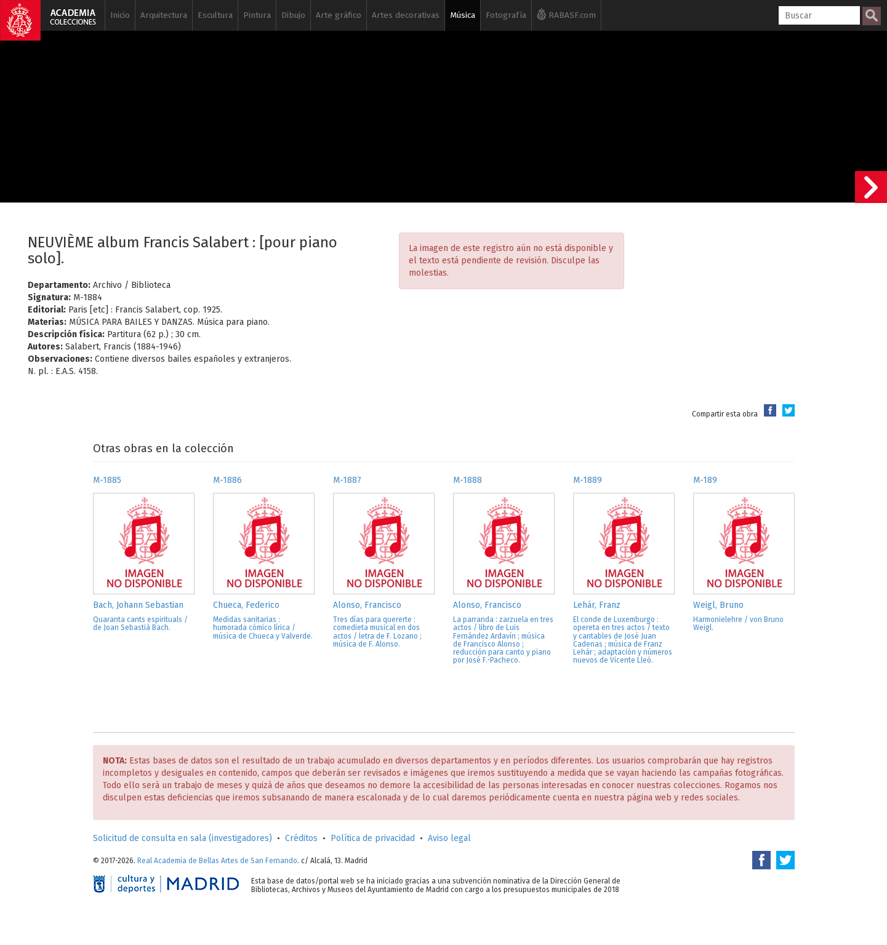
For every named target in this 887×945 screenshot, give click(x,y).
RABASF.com (566, 14)
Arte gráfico (338, 15)
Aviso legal (449, 838)
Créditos (301, 838)
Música (462, 15)
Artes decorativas (405, 15)
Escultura (215, 15)
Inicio (120, 15)
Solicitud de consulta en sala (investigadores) (182, 838)
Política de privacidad (373, 838)
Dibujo (293, 15)
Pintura (257, 15)
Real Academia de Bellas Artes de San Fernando (217, 860)
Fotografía (506, 15)
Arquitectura (163, 15)
